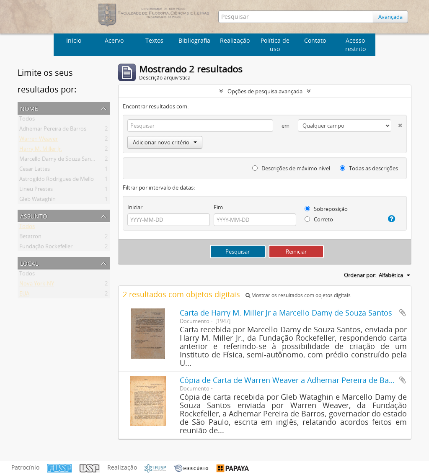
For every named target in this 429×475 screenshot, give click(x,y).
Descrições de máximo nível (291, 168)
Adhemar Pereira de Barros (52, 130)
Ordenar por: (360, 275)
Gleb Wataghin (37, 200)
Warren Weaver (38, 140)
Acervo (114, 40)
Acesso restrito (355, 44)
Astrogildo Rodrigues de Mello (56, 180)
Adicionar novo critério (165, 142)
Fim (218, 207)
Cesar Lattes (34, 170)
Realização (235, 40)
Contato (315, 40)
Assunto (33, 215)
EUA (24, 295)
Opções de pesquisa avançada (264, 91)
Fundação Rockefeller (45, 248)
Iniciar (134, 207)
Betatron (30, 237)
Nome (29, 107)
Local (29, 262)
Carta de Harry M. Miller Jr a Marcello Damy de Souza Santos (286, 313)
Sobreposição (326, 209)
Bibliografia (194, 40)
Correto (319, 219)
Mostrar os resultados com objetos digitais (298, 295)
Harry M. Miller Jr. (40, 150)
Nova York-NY (36, 285)
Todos (27, 120)
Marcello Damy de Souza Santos (59, 160)
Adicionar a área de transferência (402, 312)
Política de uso (275, 44)
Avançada (390, 17)
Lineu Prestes (36, 190)
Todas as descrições (369, 168)
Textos (154, 40)
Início (73, 40)
